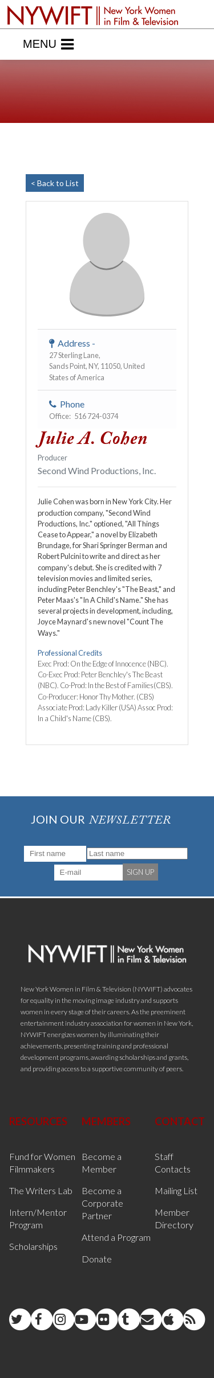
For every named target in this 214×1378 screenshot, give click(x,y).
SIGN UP (140, 872)
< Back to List (55, 183)
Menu (48, 44)
